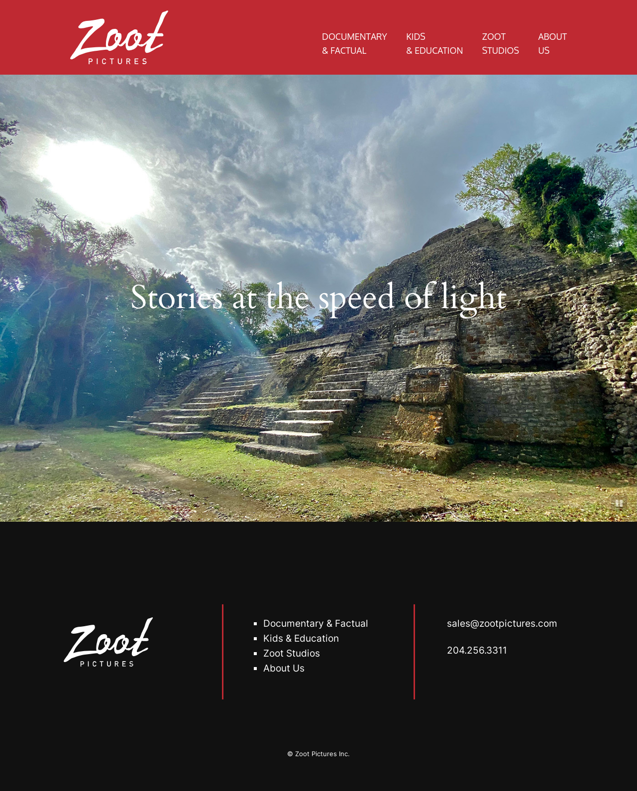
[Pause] (619, 503)
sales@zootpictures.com (502, 623)
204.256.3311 (477, 650)
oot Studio (292, 653)
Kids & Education (301, 638)
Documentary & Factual (315, 623)
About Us (284, 668)
